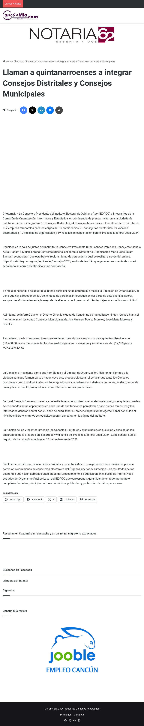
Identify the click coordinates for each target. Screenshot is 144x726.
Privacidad (66, 714)
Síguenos (9, 590)
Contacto (79, 714)
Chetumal (19, 61)
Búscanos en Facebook (15, 580)
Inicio (7, 61)
